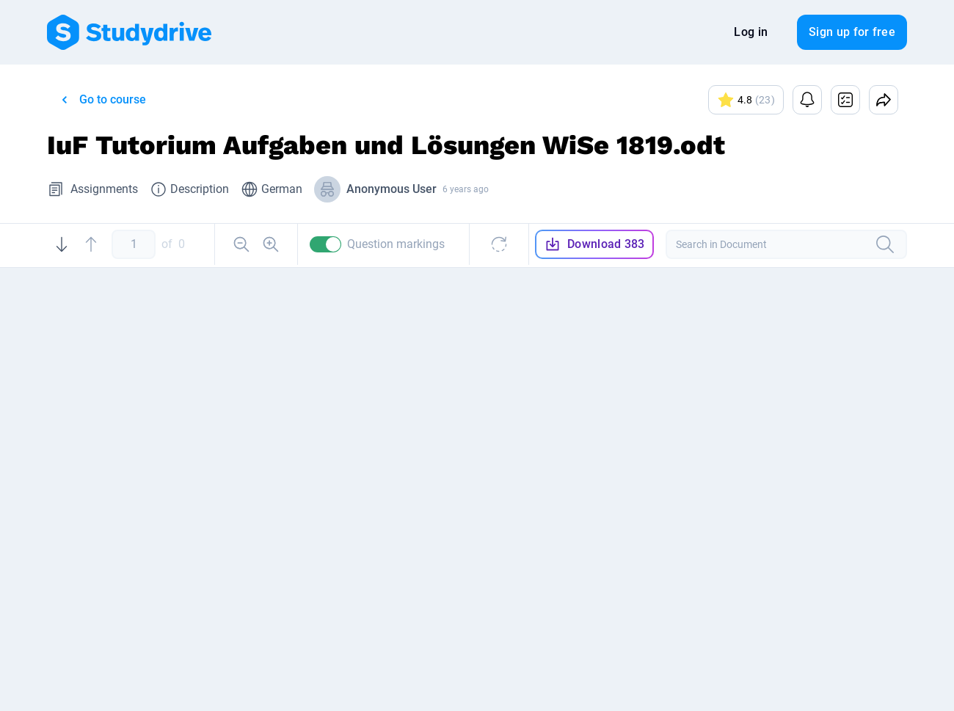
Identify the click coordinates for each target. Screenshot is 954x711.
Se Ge (747, 584)
